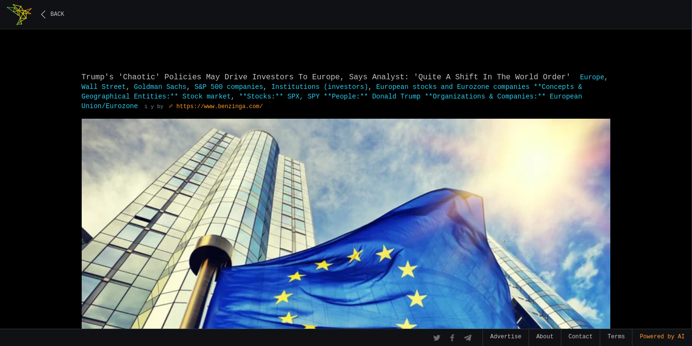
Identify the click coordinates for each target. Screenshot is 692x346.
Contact (580, 337)
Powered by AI (662, 337)
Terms (616, 337)
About (545, 337)
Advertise (505, 337)
